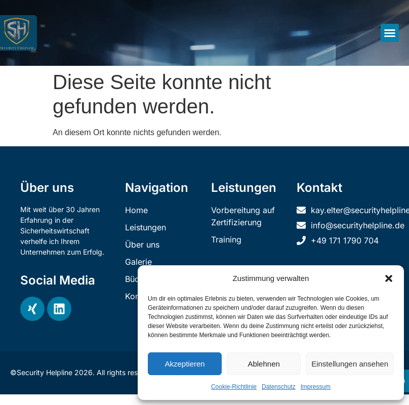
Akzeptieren (184, 363)
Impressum (316, 386)
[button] (389, 278)
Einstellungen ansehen (349, 363)
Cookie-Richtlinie (234, 386)
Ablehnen (263, 363)
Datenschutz (279, 386)
